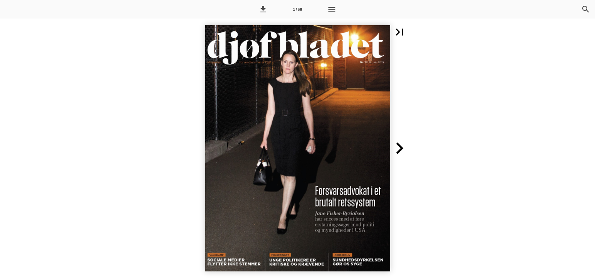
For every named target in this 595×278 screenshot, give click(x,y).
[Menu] (332, 9)
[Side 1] (297, 9)
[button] (263, 9)
